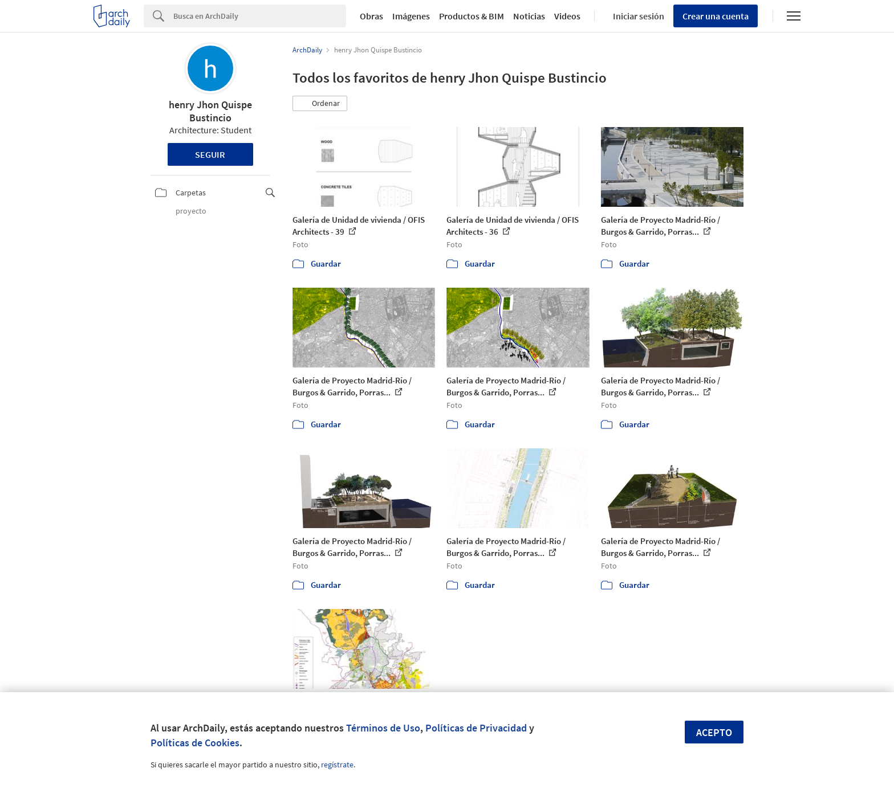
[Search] (259, 16)
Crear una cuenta (715, 16)
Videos (567, 16)
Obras (371, 16)
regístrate (337, 764)
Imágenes (411, 16)
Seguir (210, 154)
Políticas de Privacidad (476, 727)
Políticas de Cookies (195, 742)
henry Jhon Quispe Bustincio (210, 111)
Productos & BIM (471, 16)
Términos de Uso (383, 727)
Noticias (529, 16)
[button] (319, 104)
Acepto (714, 732)
